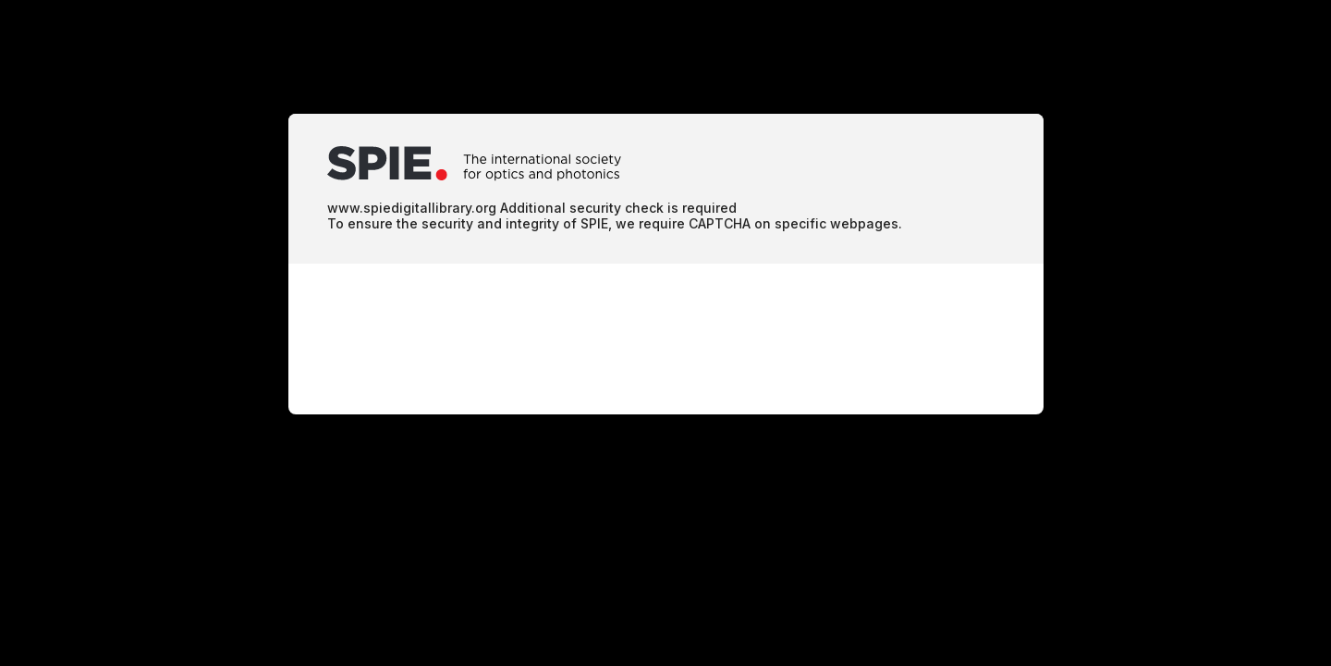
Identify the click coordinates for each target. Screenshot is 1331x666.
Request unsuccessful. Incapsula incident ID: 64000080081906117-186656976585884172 (665, 333)
